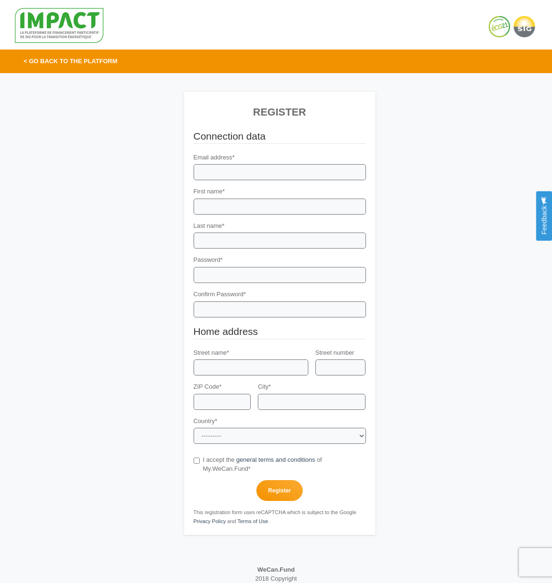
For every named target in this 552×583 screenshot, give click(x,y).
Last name (209, 225)
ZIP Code (208, 386)
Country (206, 421)
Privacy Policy (210, 521)
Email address (214, 157)
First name (209, 191)
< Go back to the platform (71, 61)
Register (279, 490)
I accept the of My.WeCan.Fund (258, 464)
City (264, 386)
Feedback (544, 215)
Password (208, 259)
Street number (334, 352)
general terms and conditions (275, 459)
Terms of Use (253, 521)
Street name (211, 352)
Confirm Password (220, 294)
